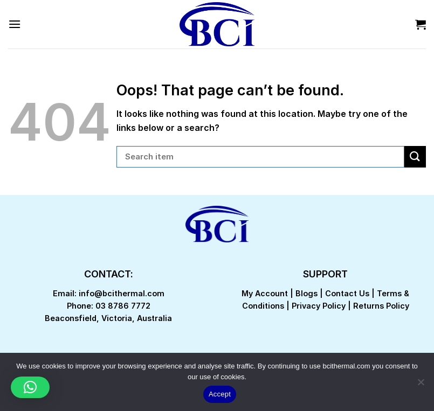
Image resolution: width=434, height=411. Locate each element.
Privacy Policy (319, 305)
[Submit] (415, 156)
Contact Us (347, 293)
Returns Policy (381, 305)
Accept (220, 394)
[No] (420, 385)
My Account (265, 293)
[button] (30, 387)
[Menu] (14, 24)
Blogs (306, 293)
